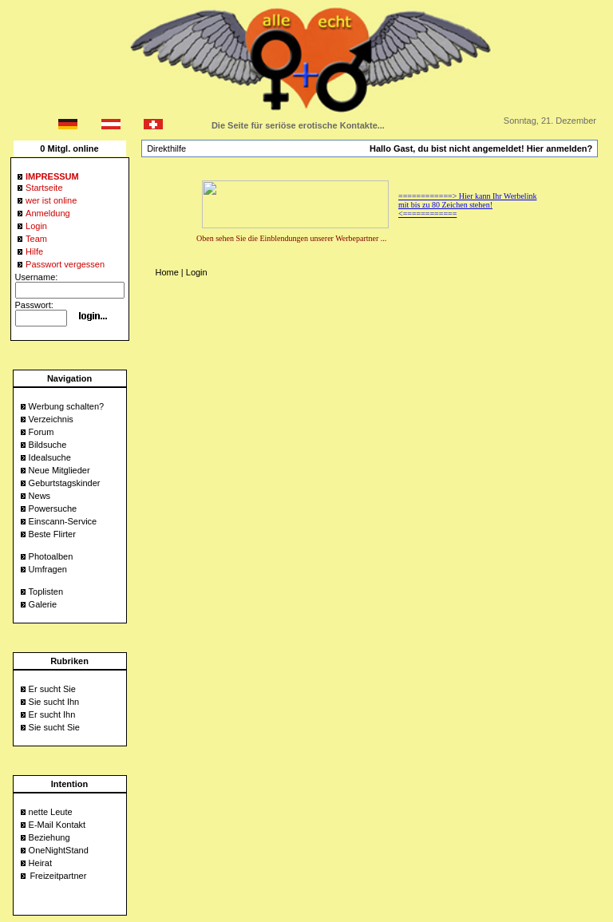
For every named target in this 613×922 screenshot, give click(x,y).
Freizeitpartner (58, 875)
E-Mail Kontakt (57, 824)
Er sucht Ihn (52, 714)
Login (197, 272)
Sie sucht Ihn (54, 701)
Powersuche (53, 508)
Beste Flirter (52, 534)
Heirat (40, 863)
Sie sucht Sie (54, 727)
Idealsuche (50, 457)
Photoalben (51, 556)
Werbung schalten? (67, 406)
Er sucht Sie (52, 689)
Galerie (43, 604)
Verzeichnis (51, 419)
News (40, 496)
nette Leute (51, 812)
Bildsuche (48, 444)
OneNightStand (59, 850)
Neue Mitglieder (59, 470)
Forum (41, 432)
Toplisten (46, 591)
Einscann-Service (63, 521)
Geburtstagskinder (65, 483)
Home (166, 272)
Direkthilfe (166, 148)
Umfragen (48, 569)
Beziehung (49, 837)
